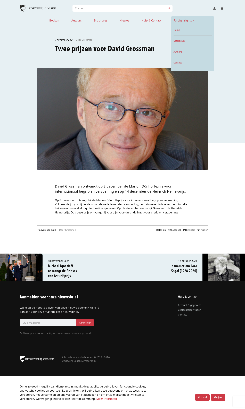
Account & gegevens (189, 305)
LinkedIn (189, 229)
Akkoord (202, 397)
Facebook (175, 229)
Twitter (202, 229)
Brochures (100, 20)
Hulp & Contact (151, 20)
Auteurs (76, 20)
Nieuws (124, 20)
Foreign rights (183, 20)
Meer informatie (107, 399)
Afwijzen (218, 397)
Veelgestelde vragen (189, 309)
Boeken (54, 20)
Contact (182, 314)
